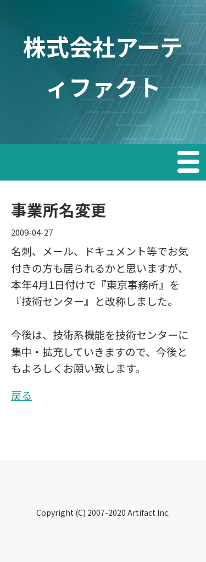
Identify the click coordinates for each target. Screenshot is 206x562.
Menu (189, 163)
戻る (21, 395)
